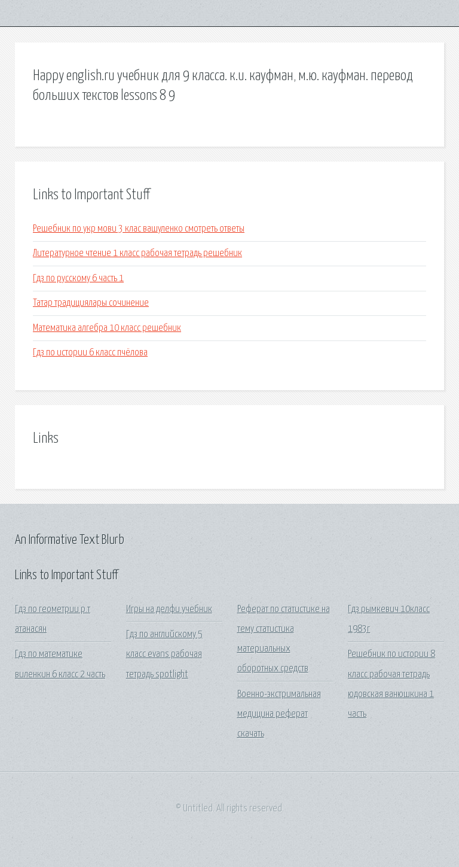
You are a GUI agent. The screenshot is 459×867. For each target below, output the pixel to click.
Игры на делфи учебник (169, 609)
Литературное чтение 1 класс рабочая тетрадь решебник (137, 253)
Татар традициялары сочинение (91, 303)
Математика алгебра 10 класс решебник (107, 328)
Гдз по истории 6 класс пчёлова (90, 353)
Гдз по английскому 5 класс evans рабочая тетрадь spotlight (164, 654)
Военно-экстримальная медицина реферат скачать (279, 714)
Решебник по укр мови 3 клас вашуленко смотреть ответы (138, 229)
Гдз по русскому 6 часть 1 (78, 278)
